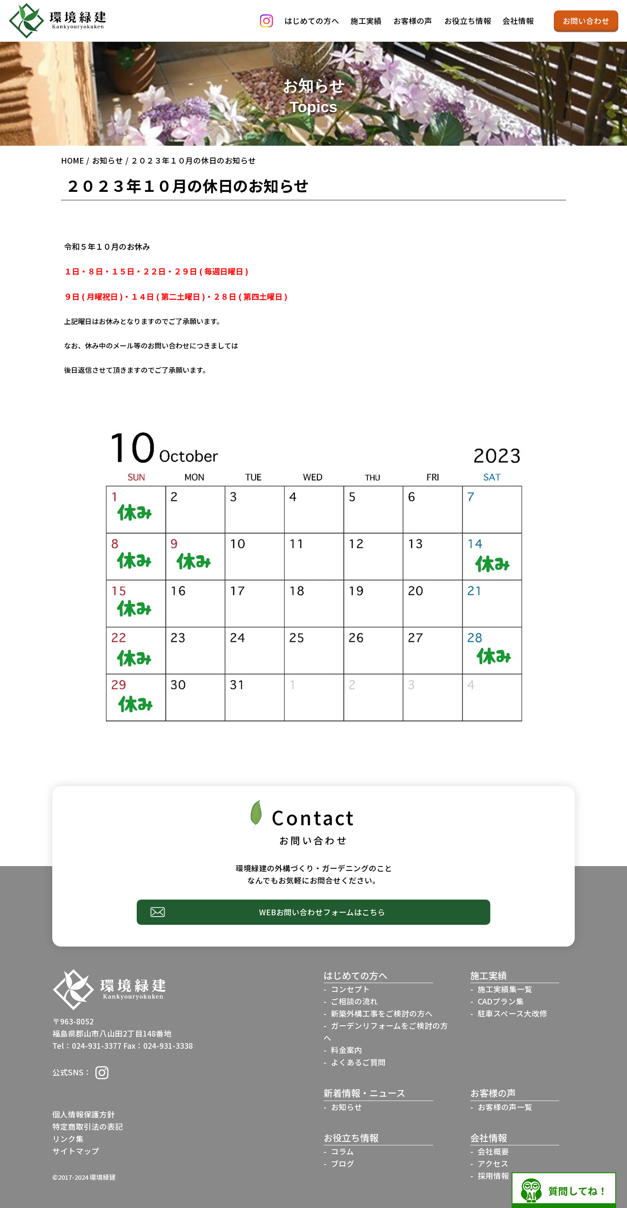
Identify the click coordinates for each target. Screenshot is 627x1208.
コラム (342, 1151)
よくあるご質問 (358, 1062)
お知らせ (107, 160)
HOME (72, 160)
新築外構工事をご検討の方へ (382, 1013)
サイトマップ (75, 1150)
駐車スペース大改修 (512, 1013)
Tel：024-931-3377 (86, 1045)
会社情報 (518, 20)
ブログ (342, 1163)
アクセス (493, 1163)
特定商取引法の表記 (87, 1126)
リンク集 (68, 1138)
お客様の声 (412, 20)
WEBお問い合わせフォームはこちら (322, 912)
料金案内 (346, 1049)
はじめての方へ (311, 20)
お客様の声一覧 (505, 1106)
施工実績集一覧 (505, 989)
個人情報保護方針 (83, 1114)
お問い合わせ (586, 20)
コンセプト (350, 989)
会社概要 (493, 1151)
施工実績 (366, 20)
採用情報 (493, 1175)
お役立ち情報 (467, 20)
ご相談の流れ (354, 1001)
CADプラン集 (501, 1001)
